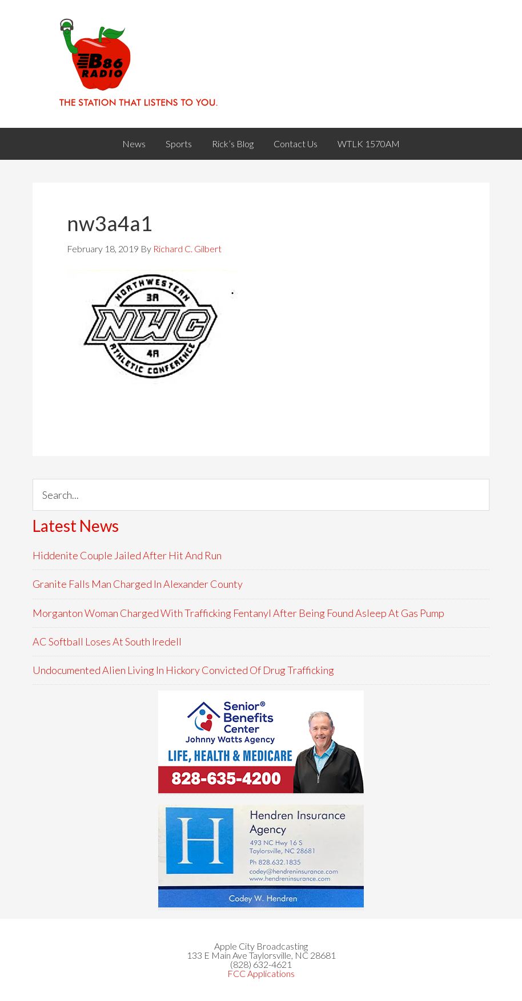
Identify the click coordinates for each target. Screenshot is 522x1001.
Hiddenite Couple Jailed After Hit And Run (127, 555)
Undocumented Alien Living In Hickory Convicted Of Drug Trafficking (183, 670)
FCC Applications (261, 973)
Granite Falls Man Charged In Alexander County (138, 584)
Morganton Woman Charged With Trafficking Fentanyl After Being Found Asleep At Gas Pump (238, 613)
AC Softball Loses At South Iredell (107, 641)
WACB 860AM (261, 64)
